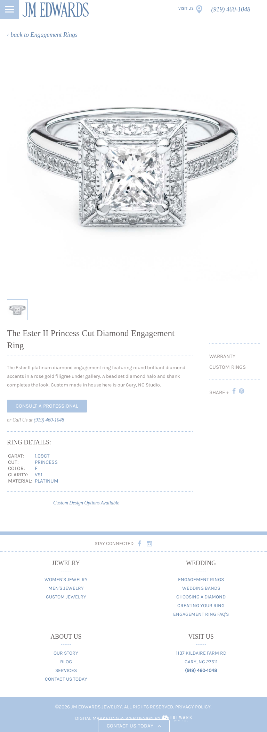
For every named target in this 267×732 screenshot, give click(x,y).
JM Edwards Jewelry (56, 9)
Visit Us (186, 8)
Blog (66, 661)
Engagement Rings (201, 579)
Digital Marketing (97, 718)
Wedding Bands (201, 588)
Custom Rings (227, 367)
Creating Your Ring (201, 605)
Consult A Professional (47, 406)
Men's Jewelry (66, 588)
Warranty (222, 356)
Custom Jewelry (66, 596)
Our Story (66, 653)
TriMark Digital (177, 718)
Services (66, 670)
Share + (219, 392)
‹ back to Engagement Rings (42, 34)
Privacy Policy (193, 707)
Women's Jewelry (66, 579)
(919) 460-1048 (230, 9)
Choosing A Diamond (201, 596)
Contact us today (134, 726)
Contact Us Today (66, 679)
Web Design (140, 718)
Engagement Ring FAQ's (201, 614)
